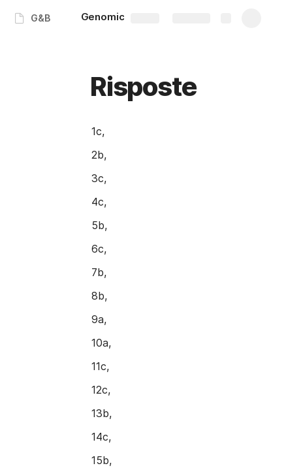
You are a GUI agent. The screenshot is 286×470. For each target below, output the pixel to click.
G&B (40, 18)
